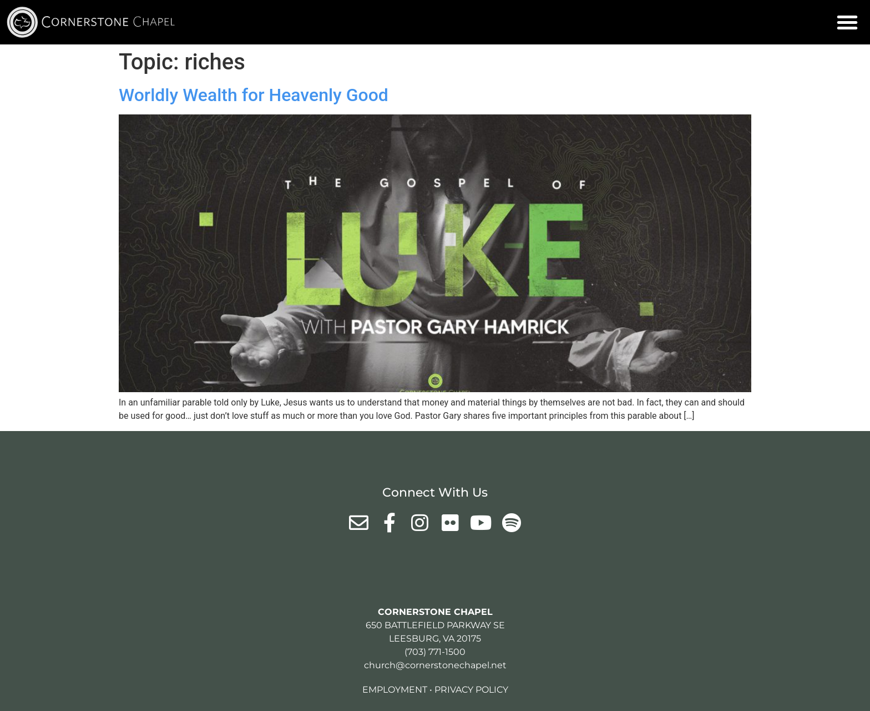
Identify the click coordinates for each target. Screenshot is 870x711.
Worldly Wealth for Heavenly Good (253, 95)
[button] (847, 22)
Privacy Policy (471, 689)
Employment (394, 689)
